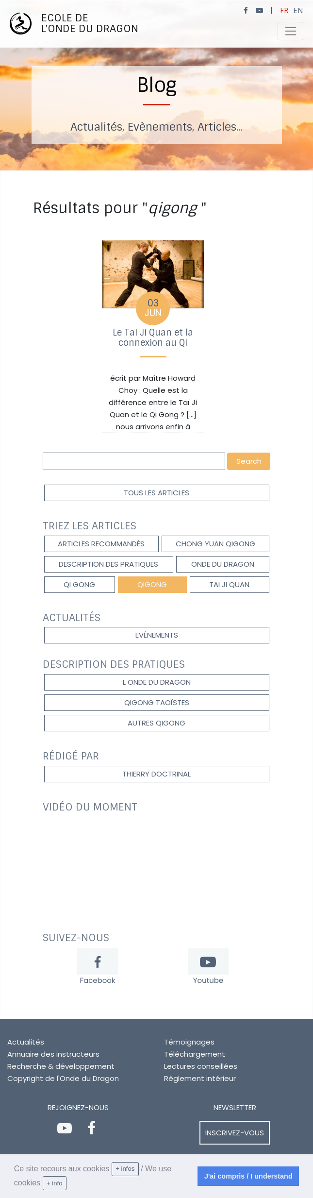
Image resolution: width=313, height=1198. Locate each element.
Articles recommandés (101, 544)
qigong (152, 584)
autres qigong (156, 723)
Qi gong (79, 584)
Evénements (156, 635)
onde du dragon (222, 564)
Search (249, 461)
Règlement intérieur (200, 1078)
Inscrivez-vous (234, 1133)
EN (298, 11)
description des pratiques (108, 564)
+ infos (124, 1168)
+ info (54, 1183)
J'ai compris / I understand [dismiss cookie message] (248, 1176)
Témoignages (189, 1042)
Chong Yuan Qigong (215, 544)
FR (284, 11)
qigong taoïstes (156, 702)
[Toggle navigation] (290, 31)
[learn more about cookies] (69, 1183)
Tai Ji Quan (229, 584)
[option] (156, 85)
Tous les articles (156, 493)
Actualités (25, 1042)
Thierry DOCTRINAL (156, 774)
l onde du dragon (157, 682)
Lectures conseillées (200, 1066)
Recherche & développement (61, 1066)
